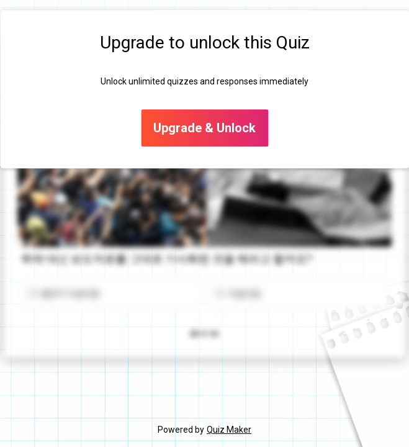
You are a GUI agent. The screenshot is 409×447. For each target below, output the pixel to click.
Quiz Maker (229, 430)
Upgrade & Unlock (204, 128)
